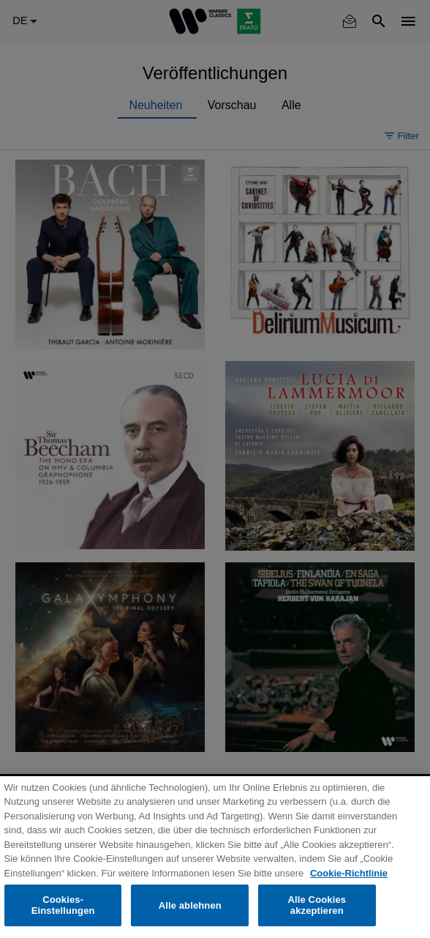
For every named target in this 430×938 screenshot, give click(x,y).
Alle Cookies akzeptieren (317, 905)
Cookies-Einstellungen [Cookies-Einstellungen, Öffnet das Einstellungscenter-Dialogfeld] (63, 905)
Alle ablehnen (190, 905)
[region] (215, 857)
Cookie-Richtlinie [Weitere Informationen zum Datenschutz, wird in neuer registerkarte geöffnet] (349, 873)
